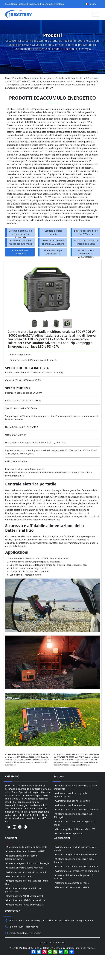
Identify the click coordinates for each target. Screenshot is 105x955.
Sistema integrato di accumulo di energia (27, 863)
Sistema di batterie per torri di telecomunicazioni (21, 857)
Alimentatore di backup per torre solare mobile (75, 848)
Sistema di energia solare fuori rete (24, 867)
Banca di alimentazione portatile (71, 887)
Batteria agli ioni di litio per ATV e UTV (86, 232)
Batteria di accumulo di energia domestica (76, 866)
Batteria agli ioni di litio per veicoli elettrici (76, 854)
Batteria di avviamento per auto (71, 882)
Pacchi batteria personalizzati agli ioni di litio (26, 882)
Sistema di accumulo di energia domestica (86, 242)
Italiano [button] (90, 3)
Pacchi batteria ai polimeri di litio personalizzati (23, 890)
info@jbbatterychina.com (28, 932)
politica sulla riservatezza (52, 942)
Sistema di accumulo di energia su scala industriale (20, 233)
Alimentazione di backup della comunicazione (85, 252)
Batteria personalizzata (18, 876)
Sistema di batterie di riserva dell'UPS (25, 851)
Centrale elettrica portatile (53, 232)
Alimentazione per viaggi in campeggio (26, 872)
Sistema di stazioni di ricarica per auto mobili (20, 242)
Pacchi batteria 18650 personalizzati (24, 904)
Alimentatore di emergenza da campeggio (76, 870)
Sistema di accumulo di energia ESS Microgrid (53, 242)
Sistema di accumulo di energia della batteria (74, 860)
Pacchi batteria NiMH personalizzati (24, 895)
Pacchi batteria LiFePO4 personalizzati (25, 900)
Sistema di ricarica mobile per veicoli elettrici (74, 877)
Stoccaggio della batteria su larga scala (26, 846)
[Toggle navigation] (96, 14)
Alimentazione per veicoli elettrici (53, 252)
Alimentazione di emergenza (20, 252)
